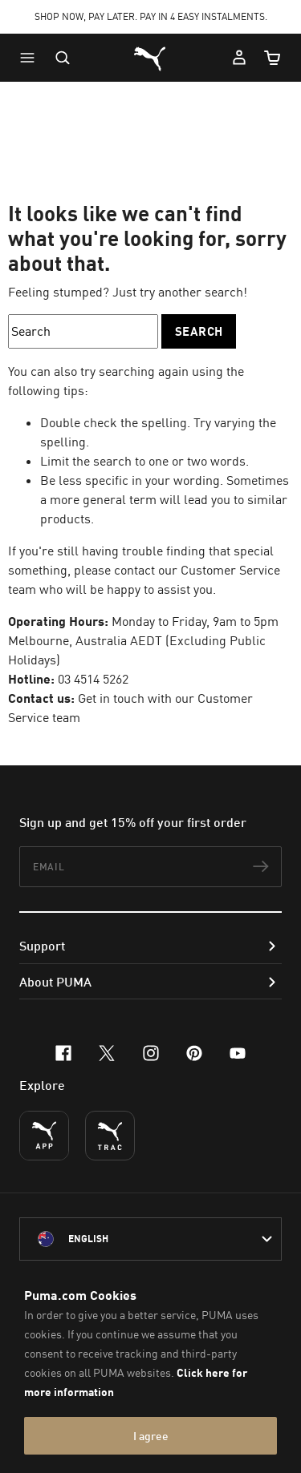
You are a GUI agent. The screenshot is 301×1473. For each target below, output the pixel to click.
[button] (31, 58)
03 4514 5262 (93, 679)
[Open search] (62, 57)
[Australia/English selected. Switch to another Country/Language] (150, 1239)
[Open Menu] (31, 58)
